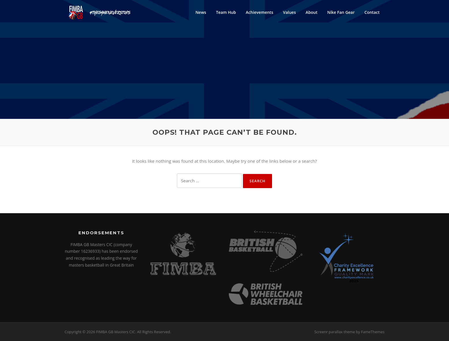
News (200, 12)
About (311, 12)
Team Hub (226, 12)
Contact (372, 12)
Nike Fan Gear (340, 12)
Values (289, 12)
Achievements (259, 12)
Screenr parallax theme (334, 331)
